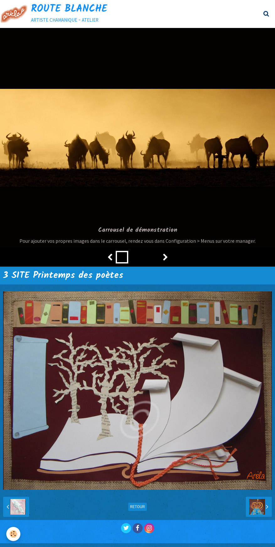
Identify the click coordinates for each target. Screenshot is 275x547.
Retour (137, 506)
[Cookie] (13, 534)
